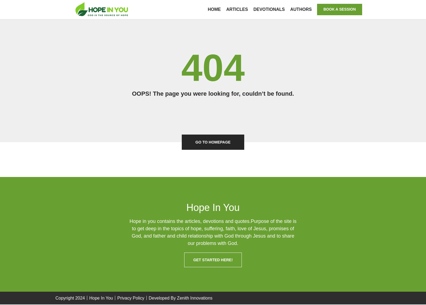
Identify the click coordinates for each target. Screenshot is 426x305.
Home (212, 9)
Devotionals (267, 9)
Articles (235, 9)
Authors (299, 9)
